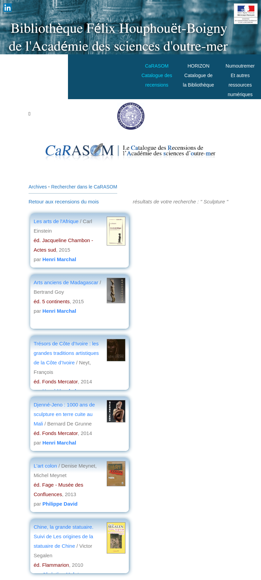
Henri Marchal (59, 259)
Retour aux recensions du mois (64, 201)
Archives (38, 186)
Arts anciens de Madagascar (66, 282)
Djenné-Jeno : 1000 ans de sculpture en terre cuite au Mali (64, 414)
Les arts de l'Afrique (57, 221)
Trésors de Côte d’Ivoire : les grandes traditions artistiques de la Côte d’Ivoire (66, 353)
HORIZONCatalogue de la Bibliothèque (198, 75)
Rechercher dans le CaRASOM (84, 186)
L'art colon (46, 466)
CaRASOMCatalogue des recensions (156, 75)
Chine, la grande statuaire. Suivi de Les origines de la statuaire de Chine (63, 536)
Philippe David (59, 504)
